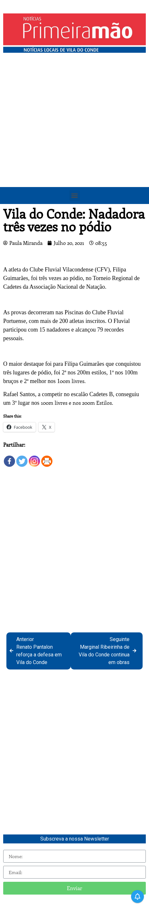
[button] (74, 195)
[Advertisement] (74, 133)
